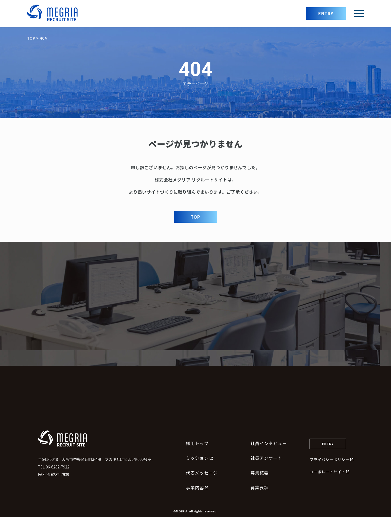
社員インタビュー (268, 443)
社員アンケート (266, 458)
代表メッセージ (201, 473)
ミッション (199, 458)
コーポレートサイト (329, 471)
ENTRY (325, 13)
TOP (195, 216)
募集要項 (259, 487)
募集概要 (259, 473)
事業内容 (197, 487)
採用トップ (197, 443)
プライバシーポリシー (331, 459)
